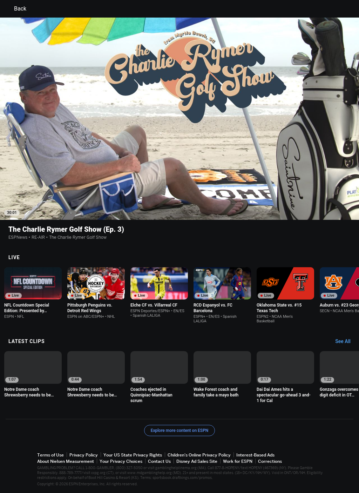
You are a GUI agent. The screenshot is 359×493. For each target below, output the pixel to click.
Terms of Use (50, 455)
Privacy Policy (83, 455)
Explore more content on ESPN (180, 430)
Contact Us (159, 461)
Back (16, 9)
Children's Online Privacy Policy (199, 455)
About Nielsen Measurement (65, 461)
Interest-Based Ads (255, 455)
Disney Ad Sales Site (196, 461)
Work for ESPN (237, 461)
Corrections (270, 461)
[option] (33, 293)
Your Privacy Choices (121, 461)
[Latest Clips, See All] (346, 341)
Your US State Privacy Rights (132, 455)
